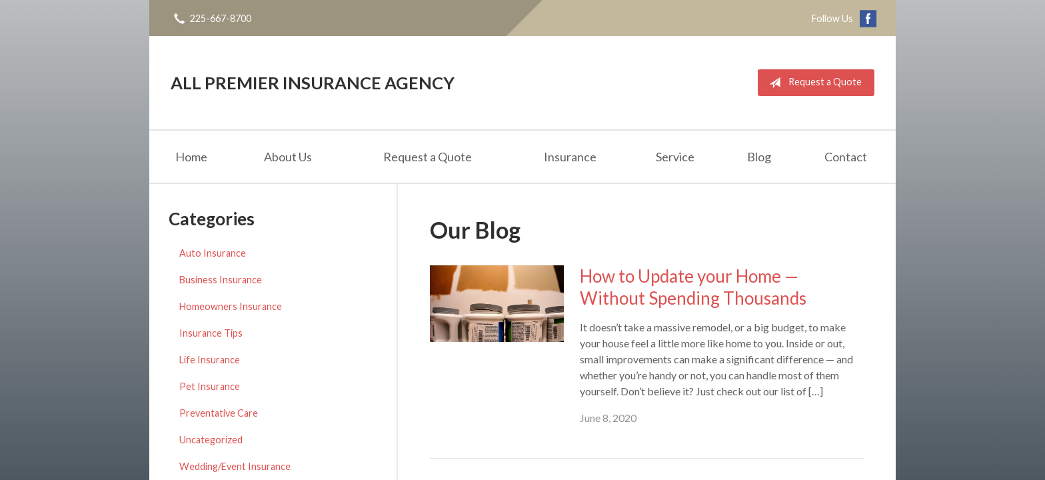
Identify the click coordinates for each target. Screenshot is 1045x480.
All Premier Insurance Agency (313, 83)
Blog (759, 156)
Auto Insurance (212, 253)
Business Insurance (220, 279)
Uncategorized (211, 439)
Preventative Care (218, 413)
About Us (288, 156)
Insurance (570, 156)
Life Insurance (209, 359)
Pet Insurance (209, 386)
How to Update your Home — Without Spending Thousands (693, 287)
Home (191, 156)
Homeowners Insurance (230, 306)
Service (675, 156)
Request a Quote (813, 83)
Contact (845, 156)
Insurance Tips (211, 333)
